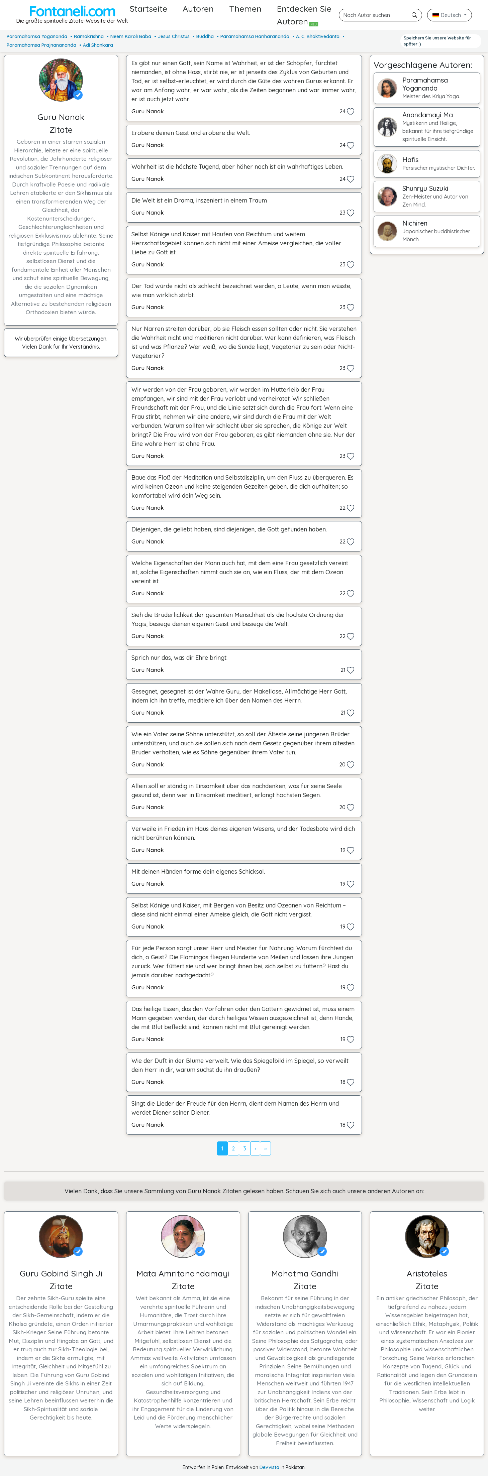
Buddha (205, 36)
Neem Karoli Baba (130, 36)
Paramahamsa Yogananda (37, 36)
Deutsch (447, 15)
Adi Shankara (98, 45)
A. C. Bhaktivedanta (317, 36)
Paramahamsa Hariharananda (254, 36)
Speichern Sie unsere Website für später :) (437, 40)
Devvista (269, 1467)
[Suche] (380, 15)
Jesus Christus (174, 36)
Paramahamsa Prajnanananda (41, 45)
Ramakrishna (89, 36)
